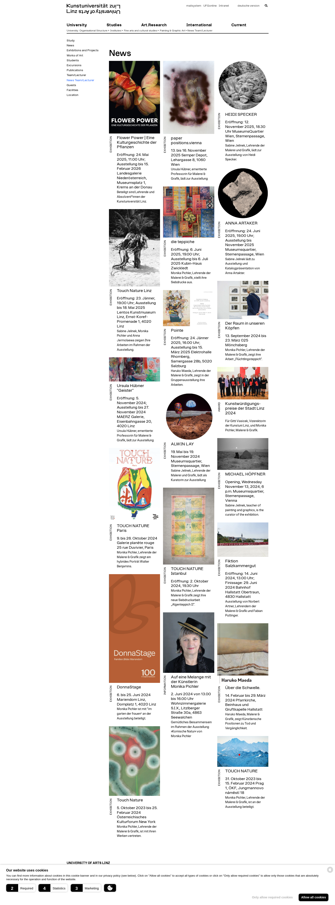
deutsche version (248, 5)
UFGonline (210, 5)
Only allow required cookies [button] (272, 897)
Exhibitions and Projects (82, 50)
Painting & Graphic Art (172, 30)
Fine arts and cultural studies (140, 30)
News (70, 45)
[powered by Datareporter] (330, 872)
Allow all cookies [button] (313, 897)
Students (73, 60)
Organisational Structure (93, 30)
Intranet (224, 5)
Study (71, 40)
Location (72, 95)
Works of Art (75, 55)
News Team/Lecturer (199, 30)
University (72, 30)
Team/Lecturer (76, 75)
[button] (20, 888)
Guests (71, 85)
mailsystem (193, 5)
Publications (75, 70)
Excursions (74, 65)
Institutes (115, 30)
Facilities (72, 90)
